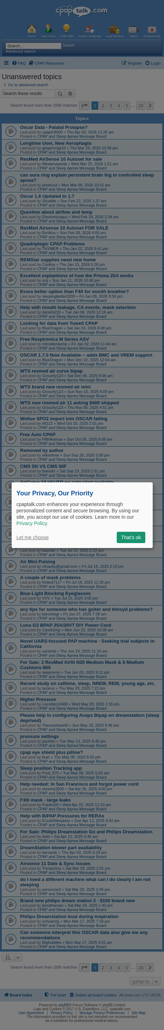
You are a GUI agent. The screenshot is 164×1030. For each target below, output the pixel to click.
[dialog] (82, 515)
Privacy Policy (32, 523)
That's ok (131, 537)
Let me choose (33, 537)
